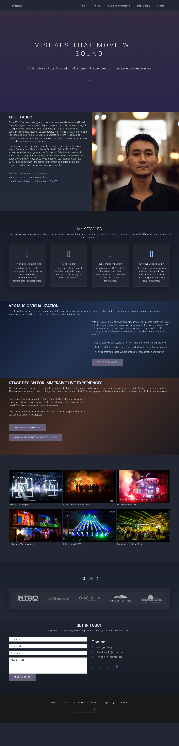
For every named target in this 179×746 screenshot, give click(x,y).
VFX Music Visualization (118, 5)
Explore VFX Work (107, 362)
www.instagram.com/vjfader (34, 177)
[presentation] (30, 688)
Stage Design (143, 5)
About (97, 5)
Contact (160, 5)
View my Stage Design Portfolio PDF (35, 437)
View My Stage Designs (27, 427)
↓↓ (90, 80)
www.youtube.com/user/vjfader (34, 173)
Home (84, 5)
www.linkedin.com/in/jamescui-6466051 (38, 181)
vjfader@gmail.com (113, 652)
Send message (22, 677)
